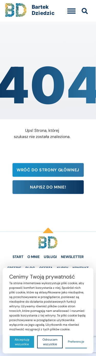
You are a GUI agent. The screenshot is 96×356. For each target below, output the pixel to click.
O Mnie (33, 256)
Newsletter (72, 256)
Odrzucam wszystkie (50, 342)
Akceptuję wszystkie (22, 342)
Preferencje (76, 342)
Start (18, 256)
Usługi (50, 256)
